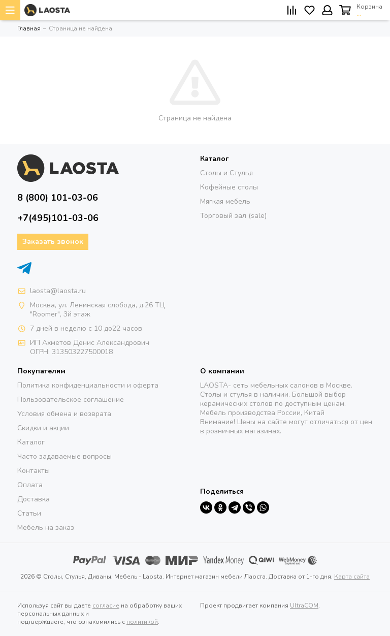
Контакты (33, 470)
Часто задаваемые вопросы (64, 456)
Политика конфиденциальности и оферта (87, 385)
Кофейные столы (229, 187)
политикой (142, 622)
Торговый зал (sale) (233, 215)
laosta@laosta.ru (58, 291)
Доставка (33, 499)
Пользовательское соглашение (70, 399)
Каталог (31, 442)
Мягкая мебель (225, 201)
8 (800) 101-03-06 (57, 197)
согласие (105, 605)
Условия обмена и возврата (64, 414)
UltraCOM (304, 605)
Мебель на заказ (45, 527)
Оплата (30, 485)
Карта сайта (352, 577)
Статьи (29, 513)
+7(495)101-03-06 (58, 218)
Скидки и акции (43, 428)
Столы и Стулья (226, 173)
